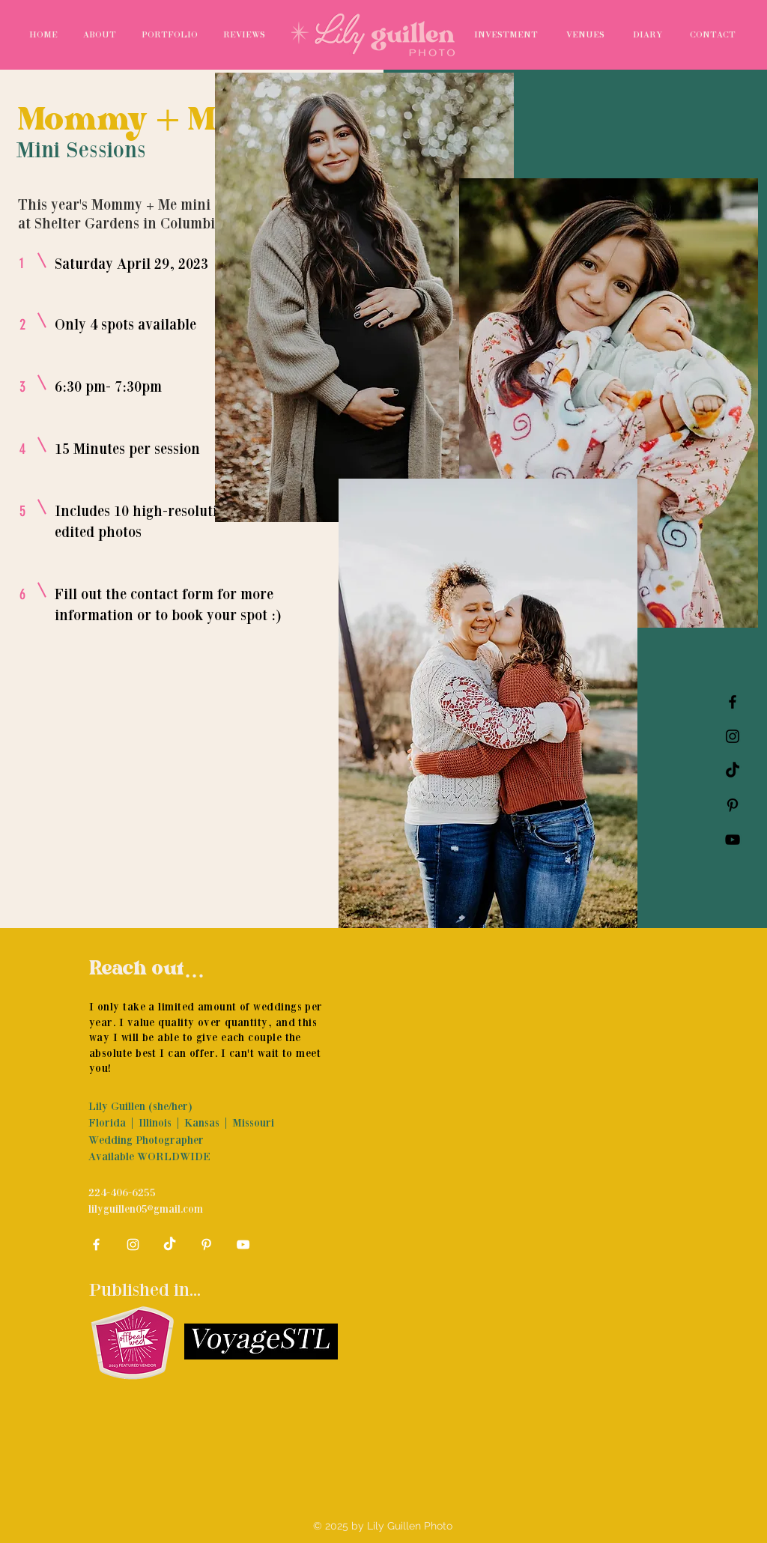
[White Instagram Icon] (133, 1244)
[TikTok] (733, 771)
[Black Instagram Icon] (733, 736)
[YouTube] (733, 840)
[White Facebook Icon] (96, 1244)
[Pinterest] (733, 805)
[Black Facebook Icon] (733, 702)
